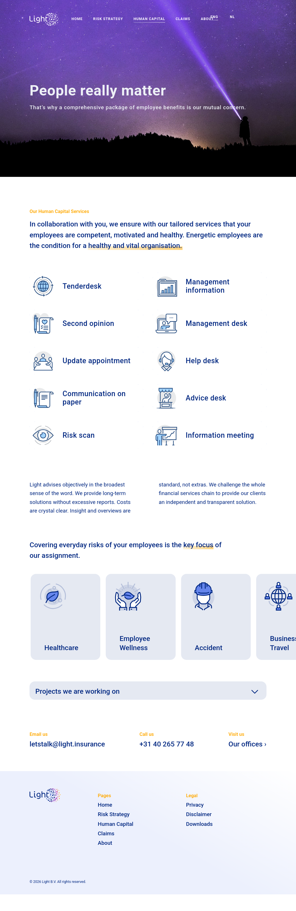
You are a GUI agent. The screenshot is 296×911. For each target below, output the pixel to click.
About (105, 848)
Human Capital (149, 19)
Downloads (199, 829)
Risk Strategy (108, 19)
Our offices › (247, 749)
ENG (214, 17)
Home (77, 19)
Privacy (195, 810)
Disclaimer (198, 819)
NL (232, 17)
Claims (183, 19)
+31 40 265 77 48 (167, 749)
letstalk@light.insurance (67, 749)
